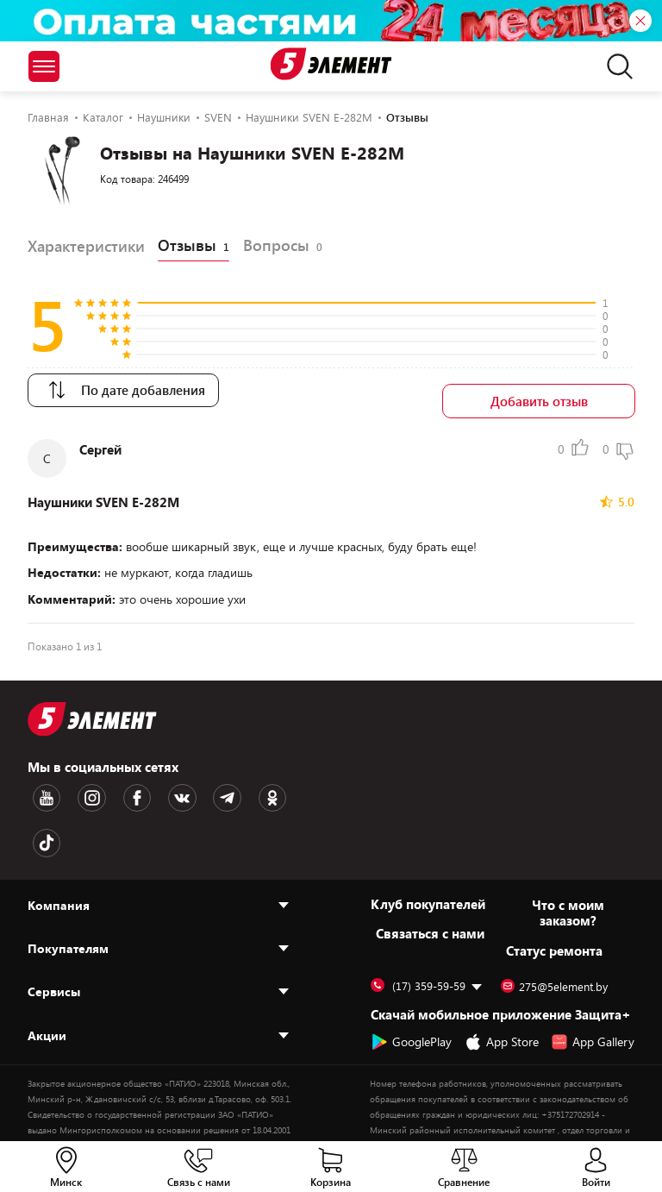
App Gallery (592, 979)
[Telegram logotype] (187, 785)
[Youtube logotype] (42, 785)
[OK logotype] (223, 785)
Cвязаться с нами (430, 871)
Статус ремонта (554, 888)
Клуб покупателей (428, 842)
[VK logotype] (151, 785)
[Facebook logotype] (114, 785)
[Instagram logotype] (78, 785)
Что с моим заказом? (568, 850)
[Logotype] (331, 64)
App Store (502, 979)
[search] (615, 66)
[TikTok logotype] (259, 785)
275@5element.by (554, 924)
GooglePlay (411, 979)
